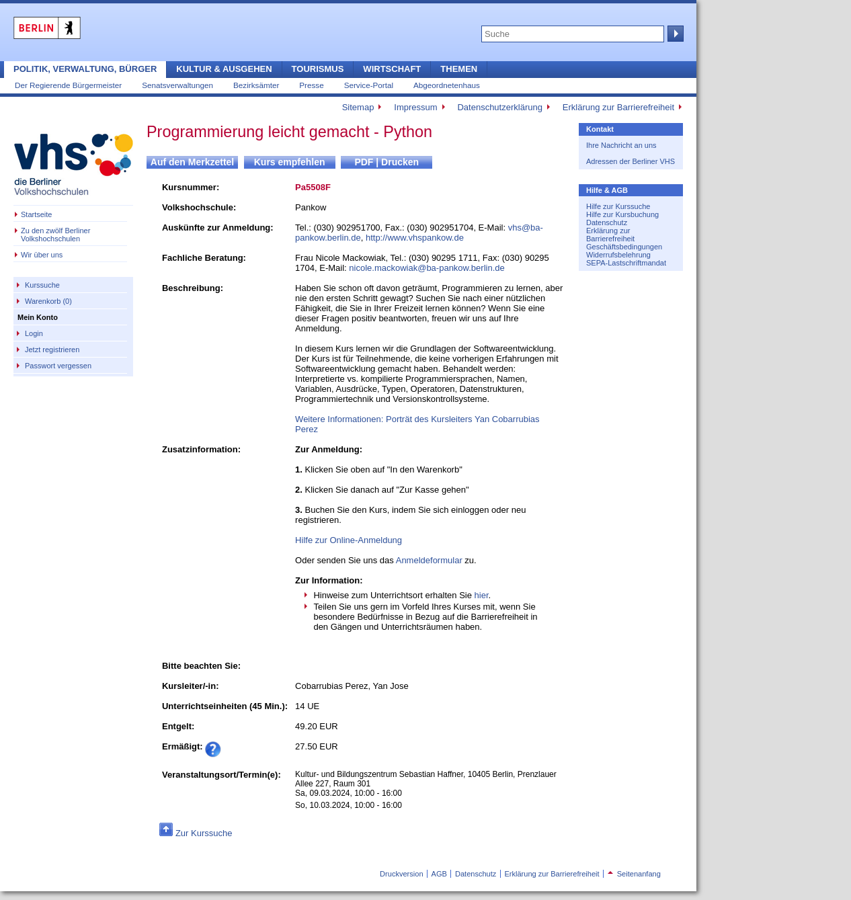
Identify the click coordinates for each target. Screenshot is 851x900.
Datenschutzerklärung (499, 107)
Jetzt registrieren (52, 349)
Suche (674, 34)
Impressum (415, 107)
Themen (458, 69)
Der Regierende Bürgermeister (68, 85)
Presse (311, 85)
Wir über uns (42, 255)
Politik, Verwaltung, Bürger (85, 69)
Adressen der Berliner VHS (630, 161)
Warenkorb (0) (48, 301)
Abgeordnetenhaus (446, 85)
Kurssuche (42, 285)
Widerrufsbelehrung (618, 255)
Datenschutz (606, 222)
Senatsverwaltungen (177, 85)
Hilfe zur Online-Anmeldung (348, 540)
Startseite (36, 214)
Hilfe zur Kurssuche (618, 206)
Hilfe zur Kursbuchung (622, 214)
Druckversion (401, 874)
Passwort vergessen (58, 366)
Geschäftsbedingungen (624, 247)
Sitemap (358, 107)
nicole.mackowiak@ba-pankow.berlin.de (426, 268)
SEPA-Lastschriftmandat (626, 263)
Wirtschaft (392, 69)
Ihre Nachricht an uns (621, 145)
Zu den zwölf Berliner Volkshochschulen (55, 235)
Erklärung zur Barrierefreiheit (618, 107)
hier (482, 595)
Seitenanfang (634, 874)
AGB (439, 874)
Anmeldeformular (429, 560)
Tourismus (318, 69)
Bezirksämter (256, 85)
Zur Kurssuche (204, 833)
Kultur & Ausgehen (224, 69)
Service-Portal (368, 85)
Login (34, 333)
